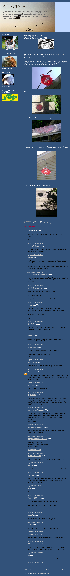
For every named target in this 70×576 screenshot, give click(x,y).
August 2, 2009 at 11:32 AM (35, 463)
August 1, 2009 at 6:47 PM (35, 344)
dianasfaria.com (34, 534)
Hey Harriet (32, 395)
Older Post (65, 569)
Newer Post (28, 569)
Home (47, 569)
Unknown (31, 372)
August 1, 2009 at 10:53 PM (35, 382)
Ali (29, 555)
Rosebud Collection (35, 410)
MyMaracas (32, 347)
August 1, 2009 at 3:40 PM (35, 285)
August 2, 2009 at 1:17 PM (35, 495)
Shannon (31, 385)
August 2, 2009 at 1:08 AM (35, 392)
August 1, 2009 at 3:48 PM (35, 302)
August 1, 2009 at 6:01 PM (35, 333)
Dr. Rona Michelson (35, 427)
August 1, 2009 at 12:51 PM (35, 255)
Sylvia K (31, 305)
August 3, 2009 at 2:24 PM (35, 553)
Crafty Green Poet (34, 456)
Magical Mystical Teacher (37, 439)
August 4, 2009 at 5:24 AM (35, 562)
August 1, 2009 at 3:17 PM (35, 272)
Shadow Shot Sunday (45, 223)
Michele (30, 335)
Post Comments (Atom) (41, 573)
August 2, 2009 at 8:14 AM (35, 424)
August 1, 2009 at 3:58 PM (35, 321)
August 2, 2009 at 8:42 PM (35, 531)
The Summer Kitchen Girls (38, 275)
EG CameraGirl (33, 544)
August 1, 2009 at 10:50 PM (35, 369)
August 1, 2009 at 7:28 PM (35, 360)
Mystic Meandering (35, 288)
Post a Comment (29, 566)
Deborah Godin (33, 246)
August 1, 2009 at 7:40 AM (35, 243)
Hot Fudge (32, 324)
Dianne (30, 465)
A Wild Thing (32, 362)
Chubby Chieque (34, 498)
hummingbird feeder (33, 223)
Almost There (14, 6)
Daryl (30, 488)
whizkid (30, 257)
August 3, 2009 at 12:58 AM (35, 541)
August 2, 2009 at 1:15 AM (35, 407)
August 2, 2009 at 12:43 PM (35, 472)
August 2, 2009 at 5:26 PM (35, 522)
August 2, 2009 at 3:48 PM (35, 512)
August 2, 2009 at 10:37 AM (35, 453)
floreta (30, 525)
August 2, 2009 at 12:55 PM (35, 486)
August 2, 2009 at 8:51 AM (35, 436)
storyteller (31, 475)
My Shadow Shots (34, 450)
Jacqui (30, 515)
